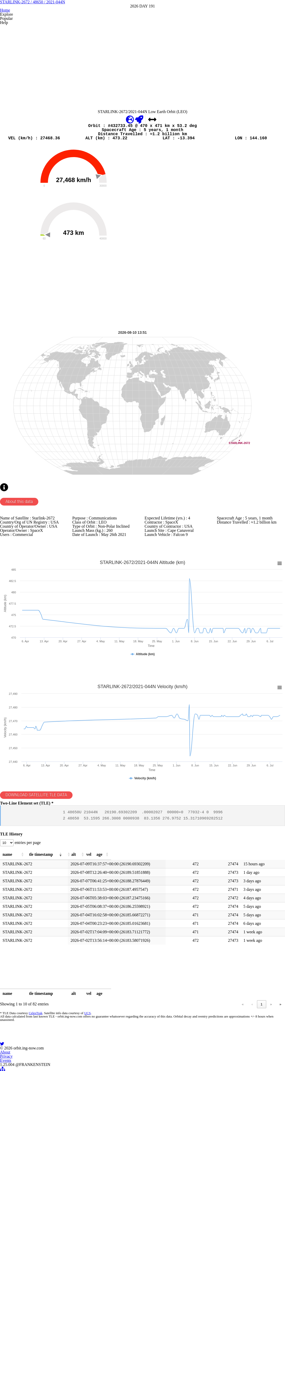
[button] (48, 1129)
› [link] (270, 1289)
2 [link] (207, 1289)
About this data (24, 696)
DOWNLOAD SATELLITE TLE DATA (45, 1038)
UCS (84, 1302)
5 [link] (236, 1289)
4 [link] (227, 1289)
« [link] (178, 1289)
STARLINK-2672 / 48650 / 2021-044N (143, 41)
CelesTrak (33, 1302)
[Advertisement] (142, 125)
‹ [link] (188, 1289)
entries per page (33, 1113)
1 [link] (197, 1289)
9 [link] (261, 1289)
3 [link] (217, 1289)
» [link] (280, 1289)
